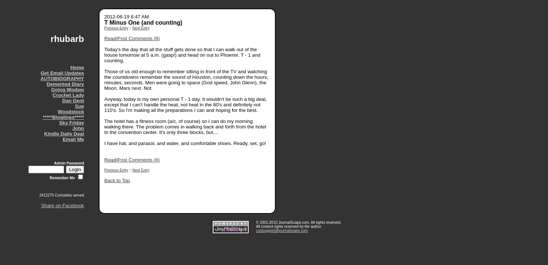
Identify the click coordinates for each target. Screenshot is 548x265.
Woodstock (70, 111)
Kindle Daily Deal (64, 134)
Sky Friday (71, 123)
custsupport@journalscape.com (282, 231)
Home (77, 67)
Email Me (73, 139)
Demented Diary (65, 84)
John (78, 128)
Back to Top (117, 180)
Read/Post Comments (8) (132, 38)
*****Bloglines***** (63, 117)
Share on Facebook (62, 205)
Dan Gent (73, 100)
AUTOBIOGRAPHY (62, 78)
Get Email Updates (62, 73)
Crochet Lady (68, 95)
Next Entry (141, 28)
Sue (79, 106)
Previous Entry (116, 28)
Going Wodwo (67, 89)
